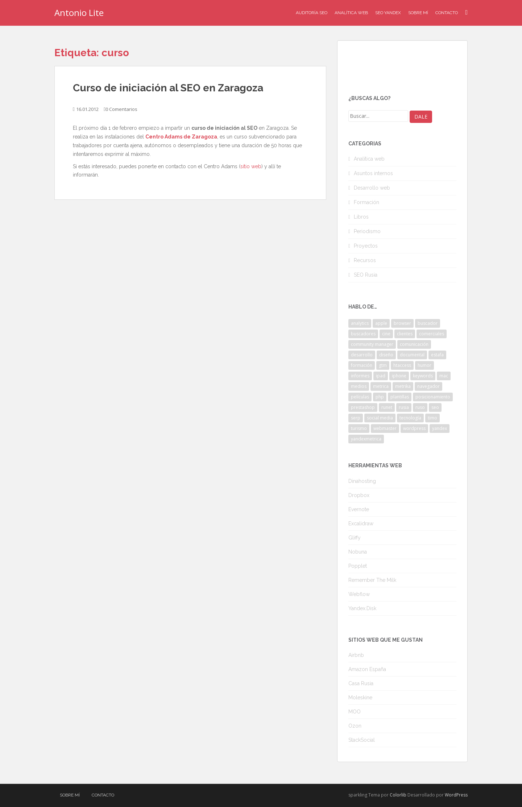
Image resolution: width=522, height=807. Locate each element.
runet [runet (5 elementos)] (386, 407)
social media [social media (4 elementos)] (380, 418)
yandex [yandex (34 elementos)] (439, 428)
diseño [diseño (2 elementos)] (386, 355)
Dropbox (358, 495)
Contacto (446, 12)
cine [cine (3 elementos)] (386, 334)
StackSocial (361, 740)
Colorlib (398, 795)
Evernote (358, 509)
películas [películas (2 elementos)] (360, 397)
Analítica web (369, 159)
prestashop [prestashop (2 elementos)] (363, 407)
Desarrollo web (372, 188)
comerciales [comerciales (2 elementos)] (431, 334)
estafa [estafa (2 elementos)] (437, 355)
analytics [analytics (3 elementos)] (360, 323)
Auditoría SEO (311, 12)
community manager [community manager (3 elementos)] (372, 344)
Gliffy (354, 538)
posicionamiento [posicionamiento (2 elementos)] (432, 397)
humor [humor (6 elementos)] (424, 365)
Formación (366, 202)
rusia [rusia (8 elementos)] (404, 407)
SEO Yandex (388, 12)
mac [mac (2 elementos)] (443, 376)
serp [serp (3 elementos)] (355, 418)
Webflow (359, 594)
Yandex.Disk (362, 608)
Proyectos (366, 246)
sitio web (250, 166)
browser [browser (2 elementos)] (402, 323)
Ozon (354, 726)
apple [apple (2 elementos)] (381, 323)
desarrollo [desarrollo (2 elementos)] (362, 355)
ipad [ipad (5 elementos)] (380, 376)
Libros (361, 217)
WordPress (456, 795)
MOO (354, 712)
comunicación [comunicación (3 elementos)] (414, 344)
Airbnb (356, 655)
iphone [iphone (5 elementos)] (399, 376)
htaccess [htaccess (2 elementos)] (402, 365)
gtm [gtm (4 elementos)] (383, 365)
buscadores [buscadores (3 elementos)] (363, 334)
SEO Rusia (365, 275)
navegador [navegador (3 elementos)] (428, 386)
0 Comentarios (121, 109)
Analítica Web (351, 12)
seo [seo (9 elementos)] (435, 407)
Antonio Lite (79, 12)
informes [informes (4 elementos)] (360, 376)
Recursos (365, 260)
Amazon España (367, 669)
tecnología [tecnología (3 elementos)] (410, 418)
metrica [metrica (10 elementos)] (381, 386)
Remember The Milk (372, 580)
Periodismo (367, 231)
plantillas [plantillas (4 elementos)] (399, 397)
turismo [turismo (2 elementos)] (359, 428)
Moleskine (360, 697)
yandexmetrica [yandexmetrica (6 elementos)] (366, 439)
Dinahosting (362, 481)
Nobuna (357, 552)
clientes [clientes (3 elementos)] (405, 334)
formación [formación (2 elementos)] (361, 365)
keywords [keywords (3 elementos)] (423, 376)
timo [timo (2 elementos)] (432, 418)
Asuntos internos (373, 173)
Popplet (357, 566)
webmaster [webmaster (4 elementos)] (385, 428)
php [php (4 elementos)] (380, 397)
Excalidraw (360, 523)
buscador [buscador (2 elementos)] (428, 323)
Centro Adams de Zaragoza (181, 137)
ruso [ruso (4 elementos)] (420, 407)
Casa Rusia (360, 683)
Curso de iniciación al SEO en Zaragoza (168, 88)
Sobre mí (418, 12)
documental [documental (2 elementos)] (412, 355)
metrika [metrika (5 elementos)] (403, 386)
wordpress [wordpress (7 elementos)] (414, 428)
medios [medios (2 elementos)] (358, 386)
